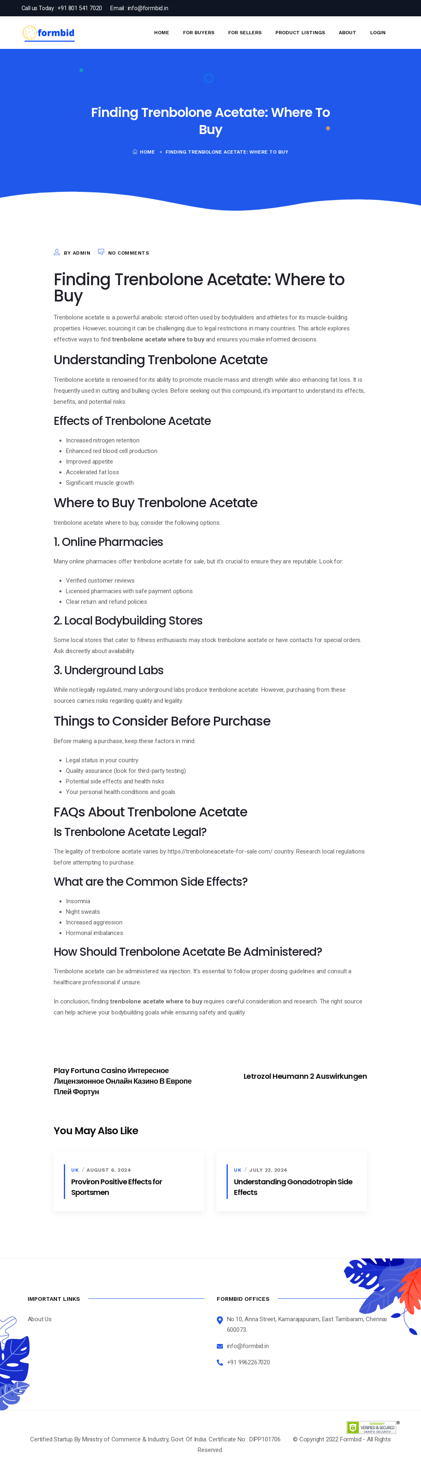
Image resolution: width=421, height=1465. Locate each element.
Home (161, 32)
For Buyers (198, 32)
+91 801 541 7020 (79, 8)
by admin (77, 253)
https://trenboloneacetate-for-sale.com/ (220, 851)
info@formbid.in (148, 8)
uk (75, 1169)
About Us (40, 1318)
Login (378, 32)
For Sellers (245, 32)
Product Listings (300, 32)
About (347, 32)
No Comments (128, 253)
